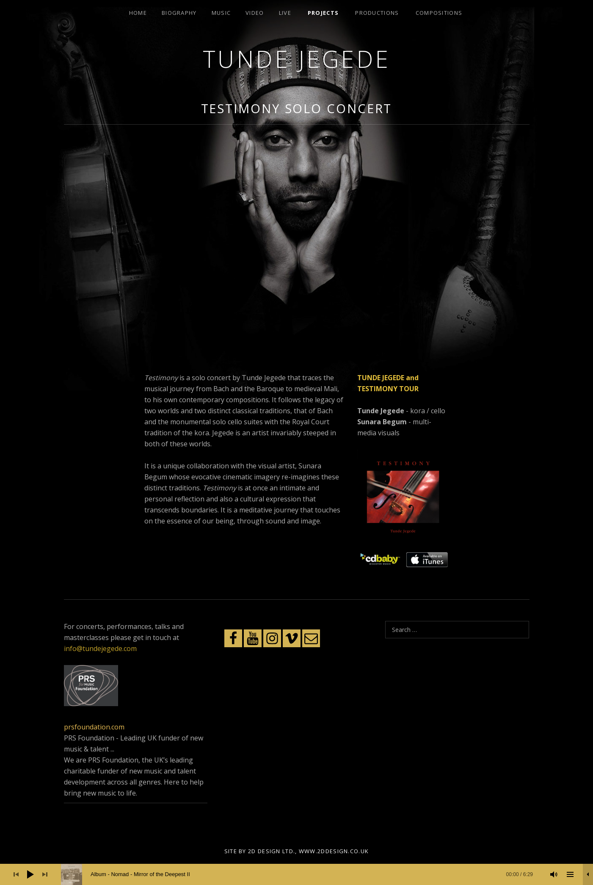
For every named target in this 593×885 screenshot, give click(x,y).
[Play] (30, 874)
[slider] (301, 874)
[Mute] (554, 874)
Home (138, 13)
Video (254, 13)
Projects (323, 13)
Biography (179, 13)
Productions (377, 13)
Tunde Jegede (297, 59)
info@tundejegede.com (100, 648)
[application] (296, 874)
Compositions (439, 13)
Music (221, 13)
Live (285, 13)
